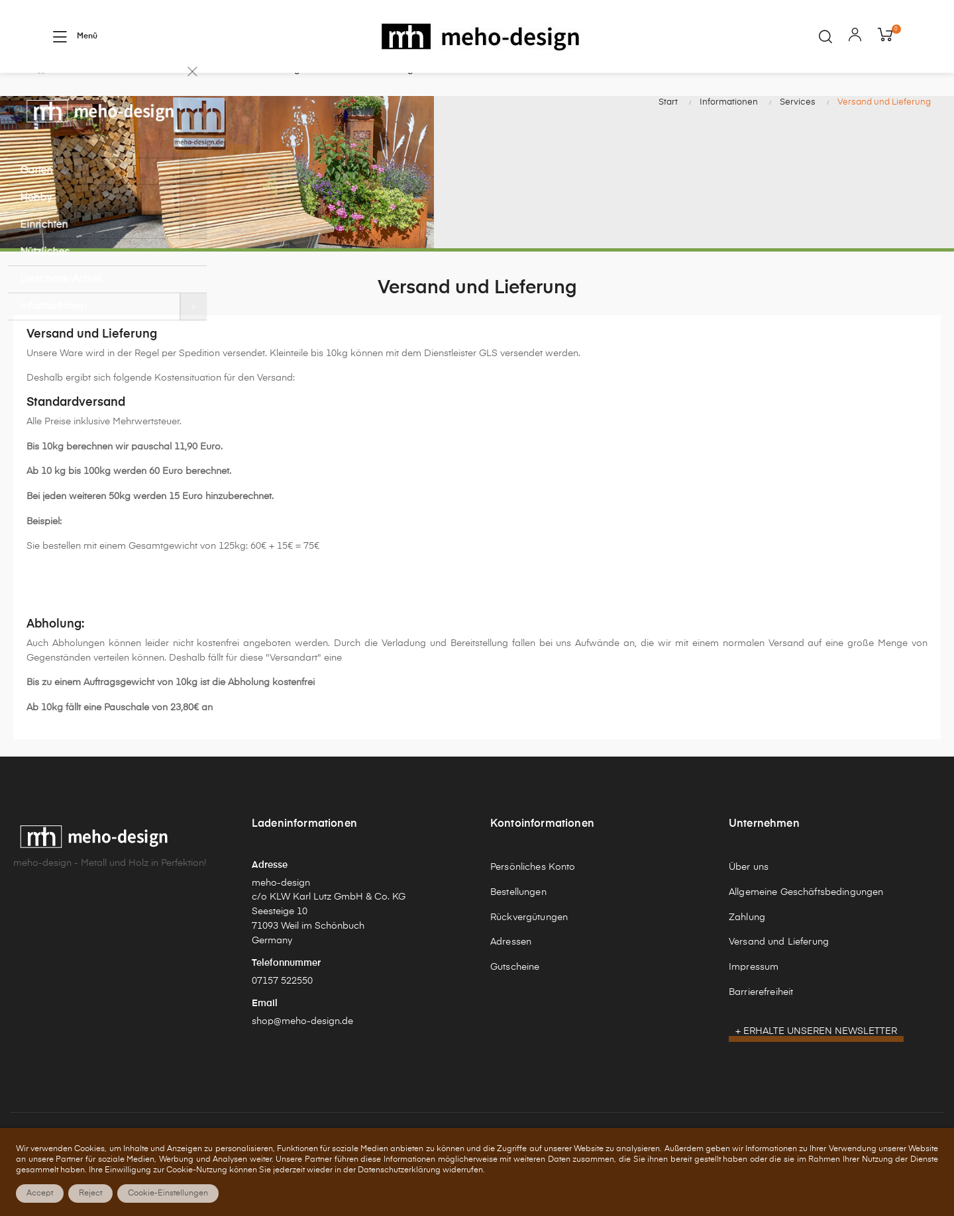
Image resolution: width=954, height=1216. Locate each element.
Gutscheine (514, 997)
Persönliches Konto (533, 897)
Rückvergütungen (529, 946)
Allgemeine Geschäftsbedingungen (806, 922)
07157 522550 (282, 1010)
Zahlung (747, 946)
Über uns (748, 897)
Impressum (753, 997)
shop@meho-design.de (302, 1050)
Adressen (510, 971)
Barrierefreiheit (761, 1021)
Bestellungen (518, 922)
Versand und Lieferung (779, 971)
